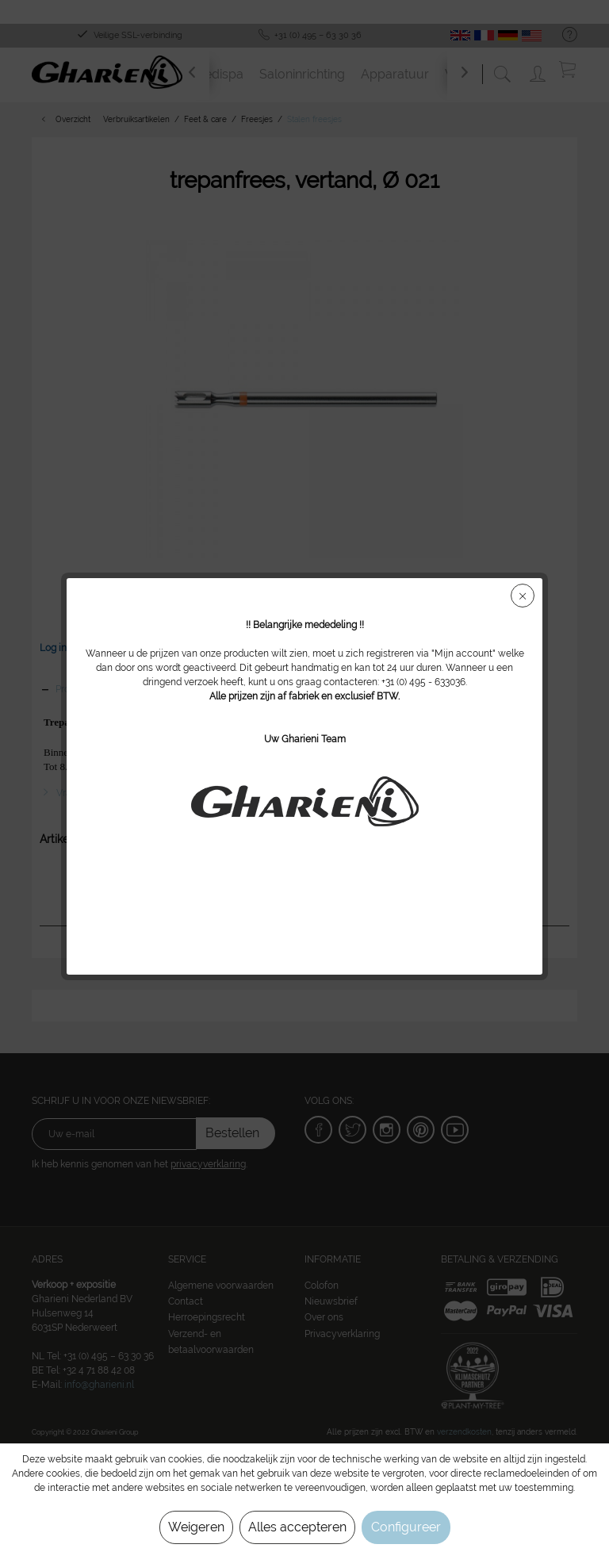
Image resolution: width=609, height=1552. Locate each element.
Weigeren (196, 1527)
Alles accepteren (297, 1527)
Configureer (406, 1527)
